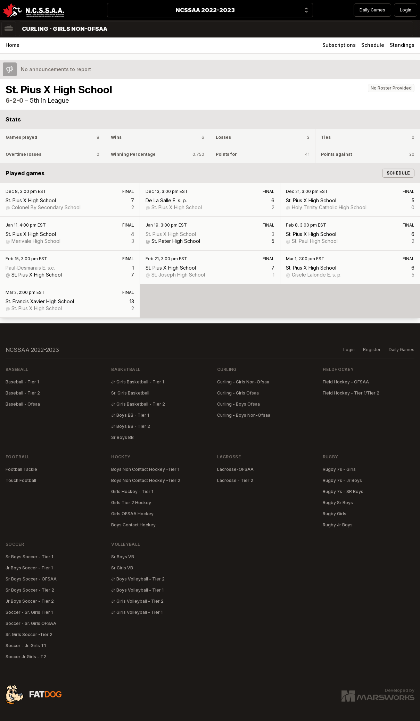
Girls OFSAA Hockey (132, 513)
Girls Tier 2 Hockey (131, 502)
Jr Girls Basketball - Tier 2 (138, 404)
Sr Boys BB (122, 437)
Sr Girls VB (122, 567)
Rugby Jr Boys (338, 524)
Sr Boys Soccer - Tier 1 (29, 556)
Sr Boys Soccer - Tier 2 (30, 590)
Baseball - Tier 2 (23, 393)
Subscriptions (339, 45)
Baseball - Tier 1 (22, 381)
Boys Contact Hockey (133, 524)
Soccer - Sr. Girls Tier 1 (29, 612)
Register (371, 349)
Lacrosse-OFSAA (235, 469)
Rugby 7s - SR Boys (343, 491)
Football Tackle (21, 469)
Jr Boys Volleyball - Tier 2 (138, 579)
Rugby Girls (334, 513)
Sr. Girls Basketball (130, 393)
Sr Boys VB (122, 556)
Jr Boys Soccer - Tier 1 (29, 567)
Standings (402, 45)
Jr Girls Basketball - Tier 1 (137, 381)
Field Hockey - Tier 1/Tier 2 (351, 393)
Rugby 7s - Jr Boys (342, 480)
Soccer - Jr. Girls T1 (26, 645)
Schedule (372, 45)
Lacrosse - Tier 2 (235, 480)
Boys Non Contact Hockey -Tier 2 (145, 480)
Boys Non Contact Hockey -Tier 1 (145, 469)
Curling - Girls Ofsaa (238, 393)
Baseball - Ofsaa (23, 404)
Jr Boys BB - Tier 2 (130, 426)
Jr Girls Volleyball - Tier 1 (137, 612)
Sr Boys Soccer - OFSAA (31, 579)
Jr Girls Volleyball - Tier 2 (137, 601)
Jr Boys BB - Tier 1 (130, 415)
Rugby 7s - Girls (339, 469)
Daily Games (372, 9)
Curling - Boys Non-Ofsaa (243, 415)
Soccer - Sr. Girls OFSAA (31, 623)
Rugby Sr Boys (338, 502)
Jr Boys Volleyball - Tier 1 (137, 590)
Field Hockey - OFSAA (346, 381)
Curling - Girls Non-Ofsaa (243, 381)
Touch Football (21, 480)
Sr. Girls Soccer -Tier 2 (29, 634)
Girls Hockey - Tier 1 (132, 491)
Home (12, 45)
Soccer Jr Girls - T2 (26, 656)
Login (405, 9)
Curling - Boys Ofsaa (238, 404)
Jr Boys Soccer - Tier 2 (30, 601)
